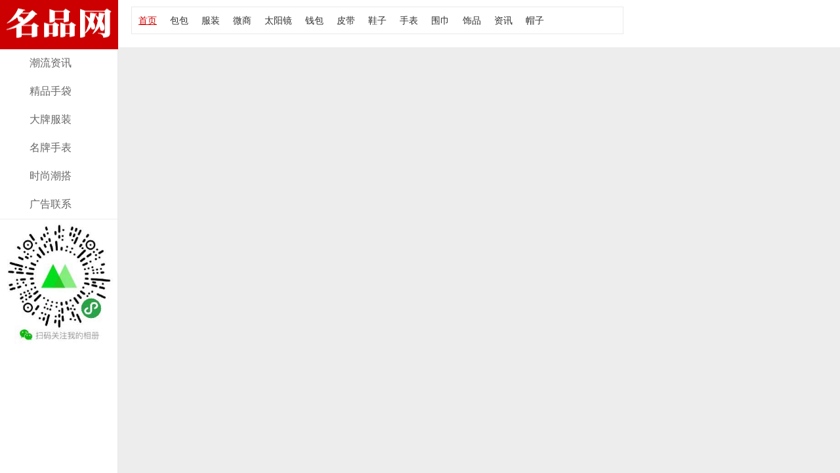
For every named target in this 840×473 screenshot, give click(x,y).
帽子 (535, 20)
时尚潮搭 (51, 175)
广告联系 (51, 204)
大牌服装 (51, 119)
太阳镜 (278, 20)
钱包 (314, 20)
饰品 (472, 20)
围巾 (440, 20)
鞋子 (377, 20)
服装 (210, 20)
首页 (147, 20)
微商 (242, 20)
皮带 (346, 20)
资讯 (503, 20)
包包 (179, 20)
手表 (409, 20)
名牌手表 (51, 147)
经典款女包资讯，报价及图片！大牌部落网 (59, 41)
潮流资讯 (51, 62)
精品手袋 (51, 91)
